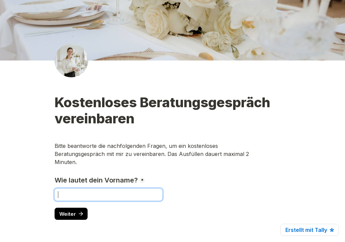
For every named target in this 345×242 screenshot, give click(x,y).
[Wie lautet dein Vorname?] (108, 195)
